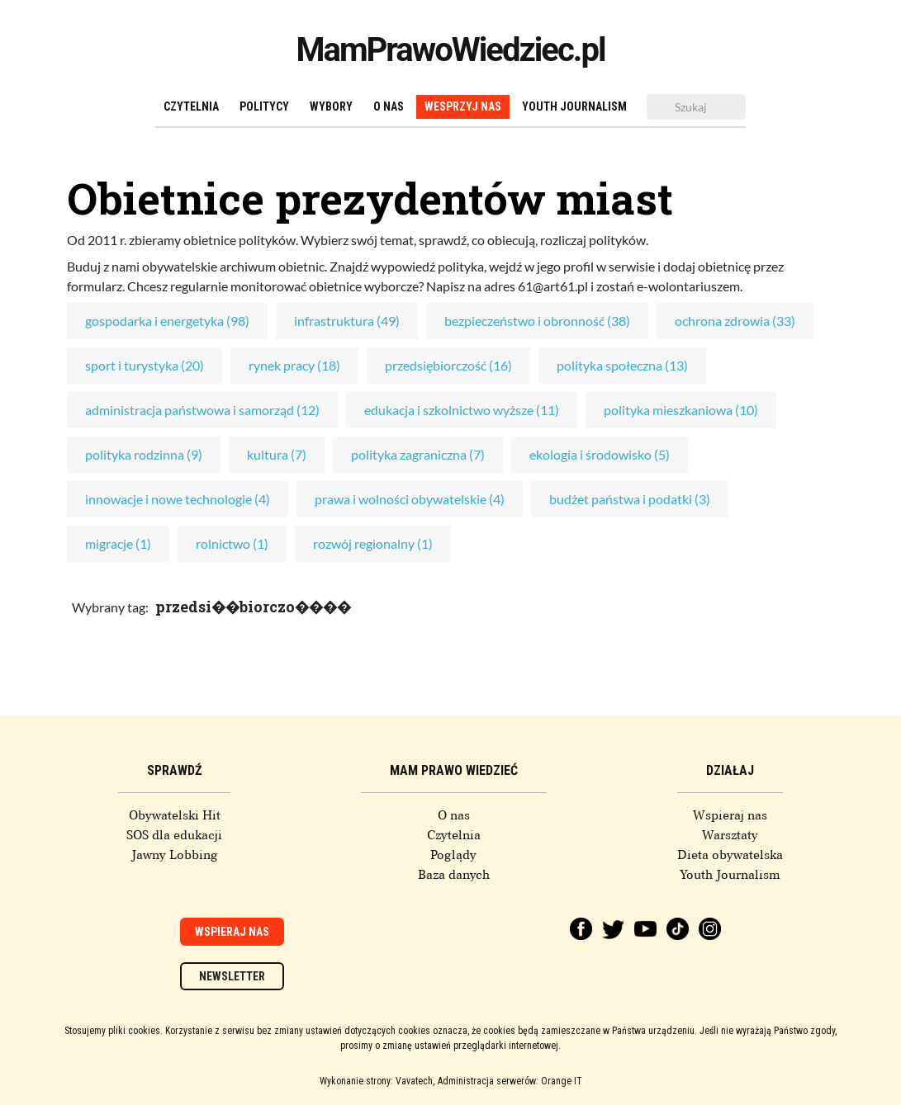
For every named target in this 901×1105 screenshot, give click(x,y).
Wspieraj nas (730, 815)
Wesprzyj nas (462, 106)
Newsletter (232, 976)
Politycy (264, 106)
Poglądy (453, 855)
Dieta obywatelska (730, 855)
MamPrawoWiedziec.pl (450, 50)
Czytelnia (191, 106)
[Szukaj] (696, 107)
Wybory (331, 106)
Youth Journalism (574, 106)
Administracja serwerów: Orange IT (510, 1081)
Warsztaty (730, 835)
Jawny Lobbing (174, 855)
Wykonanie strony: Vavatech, (377, 1081)
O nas (388, 106)
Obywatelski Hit (175, 815)
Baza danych (454, 875)
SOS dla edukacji (174, 835)
